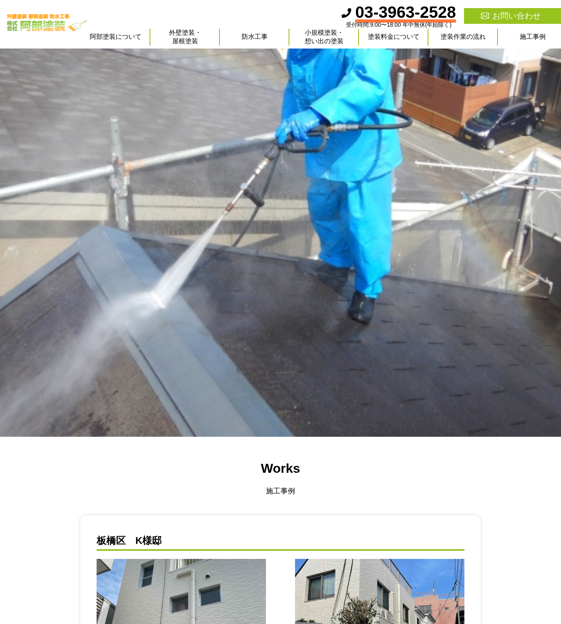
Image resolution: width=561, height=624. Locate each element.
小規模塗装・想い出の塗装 (324, 36)
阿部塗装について (115, 36)
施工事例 (533, 36)
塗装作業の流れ (463, 36)
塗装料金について (394, 36)
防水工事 (255, 36)
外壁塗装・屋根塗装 (185, 36)
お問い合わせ (516, 15)
